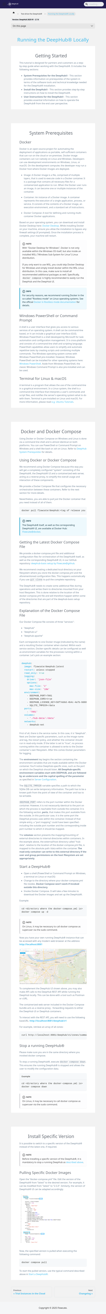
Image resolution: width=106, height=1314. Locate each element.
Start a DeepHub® (38, 1274)
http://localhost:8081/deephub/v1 (48, 1020)
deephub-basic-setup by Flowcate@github (53, 563)
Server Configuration (45, 779)
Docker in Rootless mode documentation (55, 302)
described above (74, 1162)
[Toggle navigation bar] (4, 4)
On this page (19, 25)
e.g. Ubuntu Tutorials (62, 401)
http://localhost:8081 (30, 944)
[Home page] (13, 12)
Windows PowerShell (30, 363)
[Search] (94, 4)
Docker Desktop (50, 225)
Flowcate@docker (31, 531)
